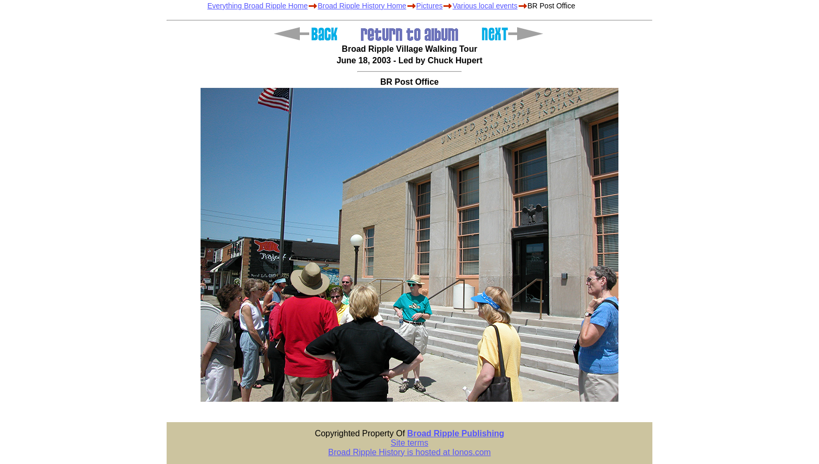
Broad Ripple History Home (362, 6)
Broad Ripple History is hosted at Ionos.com (409, 452)
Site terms (409, 442)
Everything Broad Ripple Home (257, 6)
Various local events (484, 6)
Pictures (429, 6)
